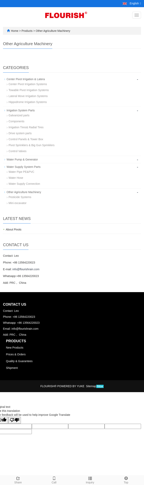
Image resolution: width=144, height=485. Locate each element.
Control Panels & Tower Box (26, 139)
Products (27, 30)
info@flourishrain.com (25, 269)
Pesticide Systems (20, 197)
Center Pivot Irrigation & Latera (26, 79)
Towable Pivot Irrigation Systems (29, 90)
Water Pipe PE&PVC (21, 171)
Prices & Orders (16, 354)
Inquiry (90, 479)
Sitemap (91, 386)
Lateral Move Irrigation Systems (28, 96)
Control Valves (17, 151)
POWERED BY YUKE (71, 386)
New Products (14, 347)
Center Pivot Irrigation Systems (28, 84)
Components (16, 121)
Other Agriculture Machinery (52, 30)
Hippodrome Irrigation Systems (28, 102)
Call (54, 479)
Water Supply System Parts (24, 166)
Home (14, 30)
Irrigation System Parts (21, 110)
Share (18, 479)
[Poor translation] (14, 420)
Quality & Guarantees (19, 361)
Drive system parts (20, 133)
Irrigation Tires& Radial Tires (26, 127)
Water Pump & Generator (22, 159)
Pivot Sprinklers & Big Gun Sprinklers (31, 145)
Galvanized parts (19, 115)
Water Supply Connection (24, 183)
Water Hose (16, 177)
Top (126, 479)
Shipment (12, 367)
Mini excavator (17, 203)
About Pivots (13, 229)
